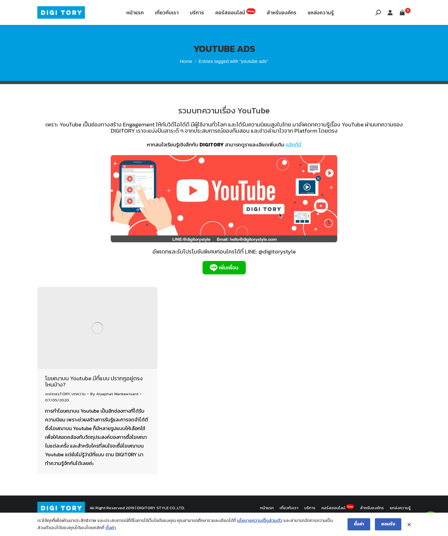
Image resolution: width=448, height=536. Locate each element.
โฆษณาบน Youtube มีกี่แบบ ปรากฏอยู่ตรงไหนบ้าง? (94, 397)
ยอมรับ (388, 524)
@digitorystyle (277, 267)
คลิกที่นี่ (293, 160)
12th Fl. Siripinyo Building (111, 9)
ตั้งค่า (110, 527)
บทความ (79, 409)
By (114, 409)
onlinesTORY (57, 409)
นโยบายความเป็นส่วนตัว (259, 520)
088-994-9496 (55, 9)
